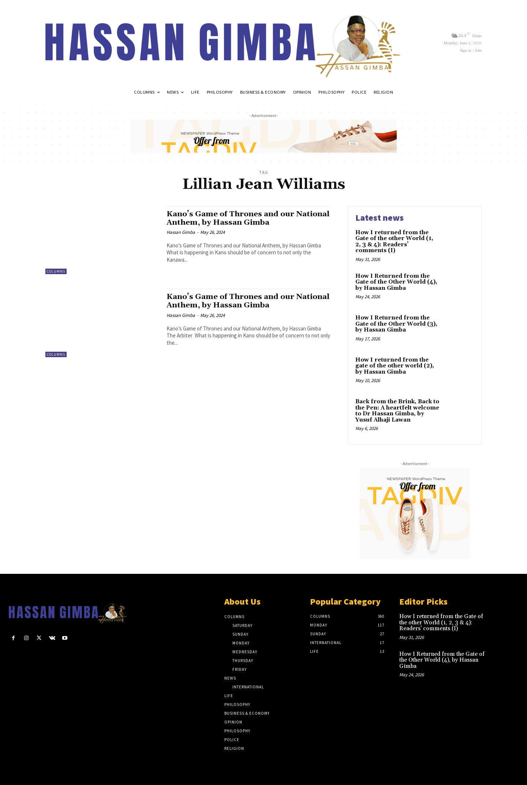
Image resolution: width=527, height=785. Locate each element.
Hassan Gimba (181, 232)
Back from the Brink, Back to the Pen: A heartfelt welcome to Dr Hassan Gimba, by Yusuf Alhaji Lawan (397, 410)
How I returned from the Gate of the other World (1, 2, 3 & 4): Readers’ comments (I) (394, 241)
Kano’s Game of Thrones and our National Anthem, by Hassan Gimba (238, 218)
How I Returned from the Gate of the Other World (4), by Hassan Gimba (396, 282)
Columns (56, 271)
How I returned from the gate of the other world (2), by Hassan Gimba (394, 365)
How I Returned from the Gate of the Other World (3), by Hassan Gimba (396, 323)
